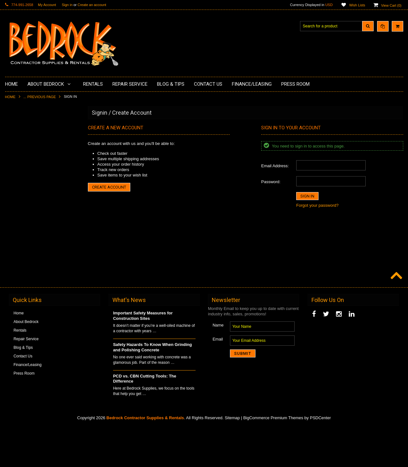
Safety (14, 289)
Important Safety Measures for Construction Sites (143, 355)
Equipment (18, 278)
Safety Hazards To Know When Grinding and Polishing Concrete (152, 387)
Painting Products (24, 181)
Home (10, 97)
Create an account (91, 5)
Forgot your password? (317, 205)
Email (217, 379)
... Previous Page (40, 97)
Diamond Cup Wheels (27, 127)
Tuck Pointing (20, 230)
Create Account (109, 187)
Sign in (67, 5)
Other (13, 300)
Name (218, 365)
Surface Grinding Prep (28, 138)
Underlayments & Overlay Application (40, 171)
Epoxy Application (24, 160)
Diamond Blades (23, 219)
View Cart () (391, 5)
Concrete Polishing (25, 149)
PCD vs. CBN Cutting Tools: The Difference (144, 418)
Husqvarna (18, 208)
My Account (47, 5)
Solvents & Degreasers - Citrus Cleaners (35, 265)
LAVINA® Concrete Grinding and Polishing (37, 195)
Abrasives (17, 251)
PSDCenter (320, 457)
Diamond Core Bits (25, 241)
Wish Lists (357, 5)
